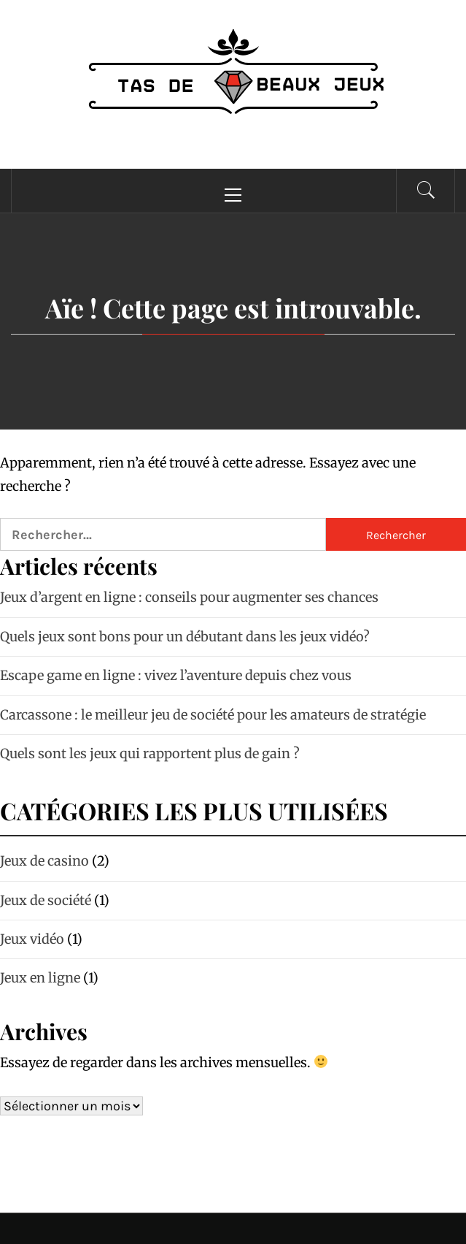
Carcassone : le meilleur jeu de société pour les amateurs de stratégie (213, 714)
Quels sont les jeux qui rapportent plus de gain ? (150, 753)
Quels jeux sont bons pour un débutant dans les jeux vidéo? (185, 636)
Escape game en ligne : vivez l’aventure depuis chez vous (176, 675)
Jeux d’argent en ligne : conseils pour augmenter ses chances (189, 597)
